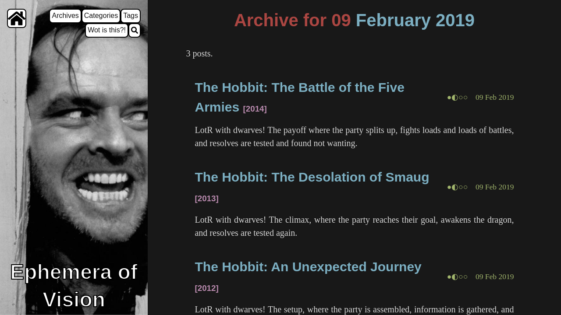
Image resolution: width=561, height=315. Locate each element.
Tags (130, 15)
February (393, 20)
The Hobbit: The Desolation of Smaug (312, 177)
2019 (455, 20)
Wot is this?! (107, 30)
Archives (65, 15)
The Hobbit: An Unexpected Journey (308, 266)
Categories (101, 15)
